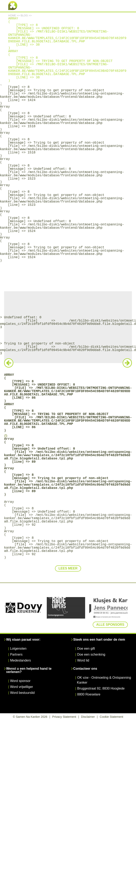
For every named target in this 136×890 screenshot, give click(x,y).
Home (12, 15)
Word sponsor (20, 681)
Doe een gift (86, 648)
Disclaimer (88, 716)
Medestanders (20, 660)
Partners (16, 654)
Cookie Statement (111, 716)
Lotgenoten (18, 648)
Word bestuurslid (22, 692)
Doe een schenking (91, 654)
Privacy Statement (64, 716)
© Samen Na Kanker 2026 (30, 716)
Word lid (83, 660)
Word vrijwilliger (21, 687)
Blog (24, 15)
